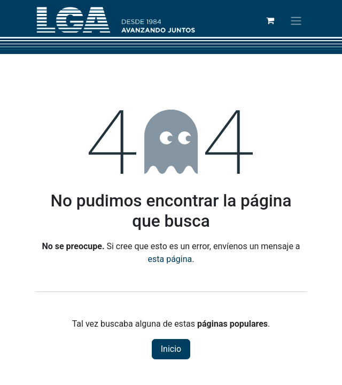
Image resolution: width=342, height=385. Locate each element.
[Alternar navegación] (296, 20)
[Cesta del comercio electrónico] (270, 20)
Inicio (171, 349)
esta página (170, 259)
